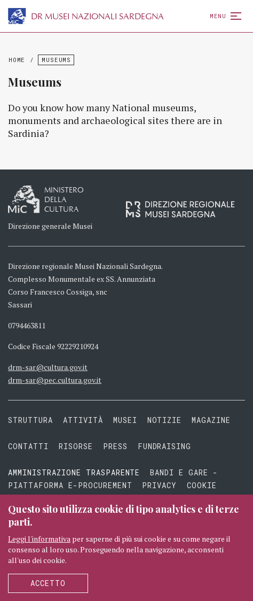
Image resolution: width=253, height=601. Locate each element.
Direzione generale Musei (50, 226)
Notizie (164, 420)
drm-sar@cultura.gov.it (48, 367)
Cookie (202, 485)
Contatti (28, 446)
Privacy (159, 485)
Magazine (211, 420)
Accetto (48, 583)
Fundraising (165, 446)
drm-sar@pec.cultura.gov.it (54, 380)
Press (115, 446)
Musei (125, 420)
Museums (56, 60)
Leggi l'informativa (39, 539)
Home (17, 60)
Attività (83, 420)
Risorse (76, 446)
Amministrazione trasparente (76, 472)
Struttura (30, 420)
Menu (223, 16)
